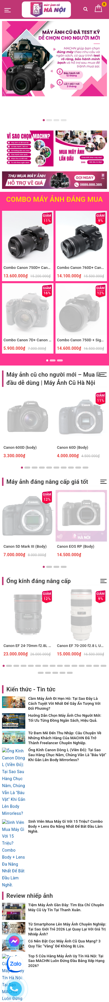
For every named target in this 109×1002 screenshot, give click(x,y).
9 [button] (78, 468)
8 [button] (71, 468)
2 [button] (49, 120)
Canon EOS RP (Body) (75, 546)
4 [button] (64, 120)
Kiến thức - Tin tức (31, 689)
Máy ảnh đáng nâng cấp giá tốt (47, 481)
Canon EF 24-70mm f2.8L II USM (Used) (37, 645)
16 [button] (41, 673)
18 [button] (55, 673)
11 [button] (74, 666)
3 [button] (56, 120)
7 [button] (64, 468)
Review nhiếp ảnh (29, 780)
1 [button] (44, 120)
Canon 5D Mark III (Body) (25, 546)
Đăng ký (91, 911)
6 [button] (56, 468)
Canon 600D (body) (20, 447)
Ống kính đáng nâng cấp (38, 580)
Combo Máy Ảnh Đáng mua (54, 199)
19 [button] (62, 673)
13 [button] (89, 666)
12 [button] (82, 666)
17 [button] (48, 673)
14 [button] (96, 666)
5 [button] (49, 468)
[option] (54, 58)
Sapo (66, 996)
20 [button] (70, 673)
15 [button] (103, 666)
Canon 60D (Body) (72, 447)
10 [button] (85, 468)
